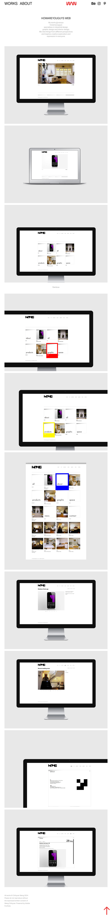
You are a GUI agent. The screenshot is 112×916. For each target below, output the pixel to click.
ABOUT (26, 3)
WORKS (11, 3)
